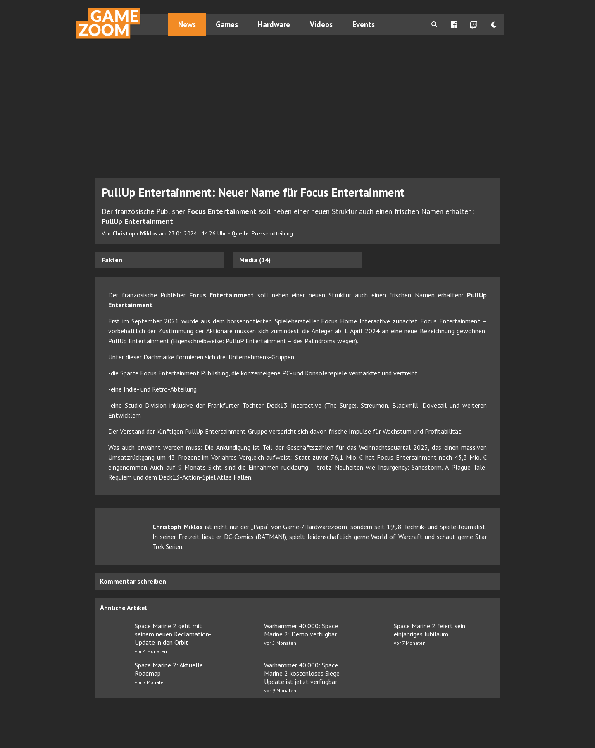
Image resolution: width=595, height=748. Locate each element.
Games (227, 24)
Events (363, 24)
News (187, 24)
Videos (321, 24)
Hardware (274, 24)
